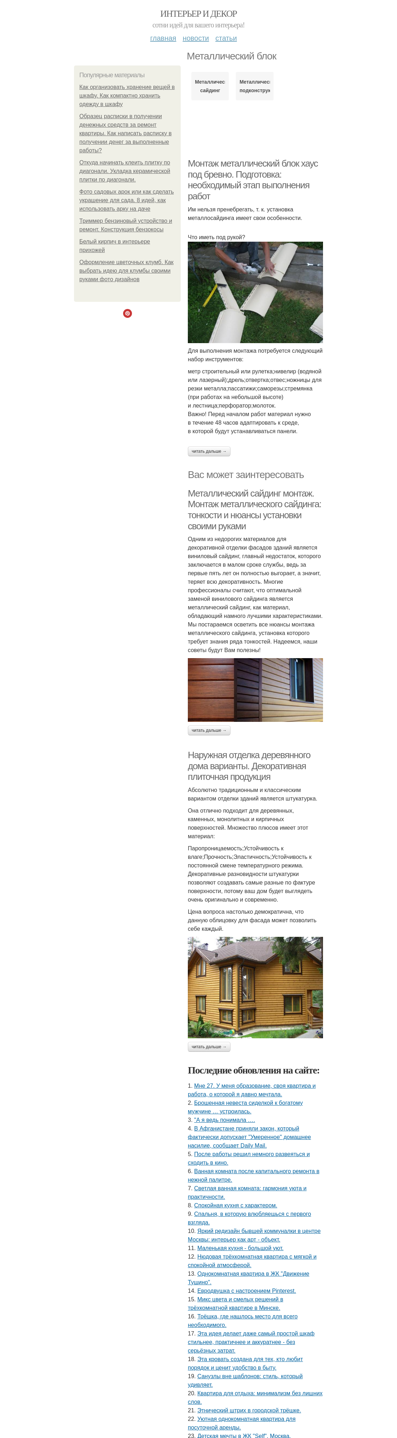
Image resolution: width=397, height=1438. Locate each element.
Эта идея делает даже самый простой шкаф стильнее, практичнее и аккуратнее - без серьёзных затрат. (251, 1342)
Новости (195, 38)
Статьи (226, 38)
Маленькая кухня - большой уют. (240, 1248)
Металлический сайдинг (210, 86)
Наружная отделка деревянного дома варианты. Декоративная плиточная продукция (249, 766)
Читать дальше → (209, 451)
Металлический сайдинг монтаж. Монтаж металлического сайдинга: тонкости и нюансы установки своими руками (254, 509)
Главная (163, 38)
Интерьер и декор (198, 14)
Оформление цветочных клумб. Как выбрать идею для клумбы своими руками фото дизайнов (126, 270)
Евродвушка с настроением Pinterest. (246, 1291)
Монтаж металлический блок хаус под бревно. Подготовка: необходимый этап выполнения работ (253, 179)
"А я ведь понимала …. (224, 1120)
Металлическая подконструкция (254, 86)
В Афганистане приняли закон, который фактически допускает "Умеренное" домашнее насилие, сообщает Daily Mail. (249, 1137)
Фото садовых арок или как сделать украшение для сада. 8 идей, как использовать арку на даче (126, 200)
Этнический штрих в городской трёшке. (249, 1410)
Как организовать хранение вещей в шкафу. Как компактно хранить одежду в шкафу (127, 95)
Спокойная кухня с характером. (235, 1205)
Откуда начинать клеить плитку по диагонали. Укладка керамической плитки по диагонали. (124, 171)
